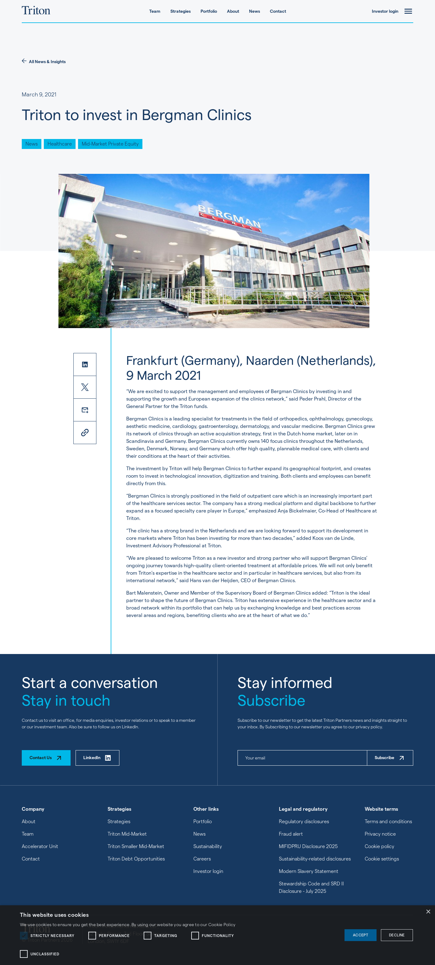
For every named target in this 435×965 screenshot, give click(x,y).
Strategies (180, 11)
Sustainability (207, 846)
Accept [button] (360, 935)
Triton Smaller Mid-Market (136, 846)
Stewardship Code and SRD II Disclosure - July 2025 (311, 887)
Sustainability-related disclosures (315, 858)
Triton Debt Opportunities (136, 858)
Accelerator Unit (40, 846)
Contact (278, 11)
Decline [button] (397, 935)
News (254, 11)
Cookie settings (382, 858)
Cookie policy (379, 846)
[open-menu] (408, 11)
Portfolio (209, 11)
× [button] (428, 912)
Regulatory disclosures (304, 821)
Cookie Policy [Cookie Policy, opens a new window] (222, 924)
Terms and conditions (388, 821)
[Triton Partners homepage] (36, 11)
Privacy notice (380, 834)
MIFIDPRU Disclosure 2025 (308, 846)
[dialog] (217, 935)
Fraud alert (291, 834)
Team (154, 11)
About (233, 11)
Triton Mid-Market (127, 834)
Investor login (385, 11)
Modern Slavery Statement (308, 871)
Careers (202, 858)
